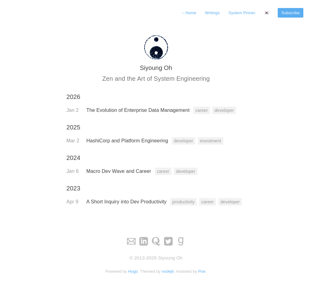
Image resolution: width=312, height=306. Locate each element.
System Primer (242, 12)
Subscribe (290, 12)
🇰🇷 (266, 12)
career (201, 110)
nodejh (168, 271)
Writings (212, 12)
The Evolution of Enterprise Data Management (138, 110)
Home (188, 12)
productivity (183, 201)
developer (224, 110)
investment (210, 140)
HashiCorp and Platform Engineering (128, 140)
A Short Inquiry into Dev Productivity (127, 201)
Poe (202, 271)
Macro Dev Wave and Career (119, 171)
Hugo (133, 271)
